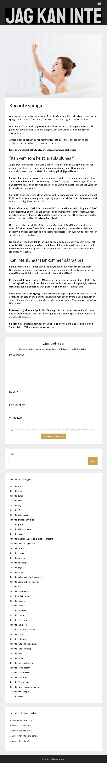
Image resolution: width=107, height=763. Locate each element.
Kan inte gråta (16, 524)
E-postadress (17, 405)
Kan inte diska (15, 500)
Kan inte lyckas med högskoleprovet (26, 577)
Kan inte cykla (15, 491)
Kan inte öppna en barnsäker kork (24, 582)
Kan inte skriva (16, 634)
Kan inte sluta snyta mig (20, 648)
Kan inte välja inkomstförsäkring (24, 687)
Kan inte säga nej (17, 601)
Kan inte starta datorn (19, 667)
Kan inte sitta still (17, 610)
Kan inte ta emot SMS (19, 672)
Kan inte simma (16, 605)
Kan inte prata (16, 586)
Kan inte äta (15, 486)
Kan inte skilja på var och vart (23, 629)
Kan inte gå (14, 510)
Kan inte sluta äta (17, 639)
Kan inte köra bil (16, 548)
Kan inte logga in (17, 572)
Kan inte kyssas (16, 553)
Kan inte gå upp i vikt (19, 515)
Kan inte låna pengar (18, 562)
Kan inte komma (16, 534)
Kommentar (17, 355)
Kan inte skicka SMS (18, 624)
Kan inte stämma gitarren (21, 663)
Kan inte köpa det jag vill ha (22, 543)
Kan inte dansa (16, 496)
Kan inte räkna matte (19, 591)
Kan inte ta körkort (18, 677)
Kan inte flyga (15, 505)
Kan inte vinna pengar (19, 691)
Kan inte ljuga (15, 567)
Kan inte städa (16, 658)
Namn (13, 392)
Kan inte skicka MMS (19, 620)
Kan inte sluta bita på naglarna (23, 644)
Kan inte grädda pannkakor (21, 519)
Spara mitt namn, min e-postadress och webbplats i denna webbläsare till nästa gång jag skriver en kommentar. (54, 430)
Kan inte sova (15, 653)
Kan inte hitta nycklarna (20, 529)
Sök (11, 453)
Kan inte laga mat (17, 558)
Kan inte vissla (16, 696)
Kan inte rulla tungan (19, 596)
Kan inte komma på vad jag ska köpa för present (31, 538)
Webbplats (15, 418)
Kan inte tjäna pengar (19, 682)
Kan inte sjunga (16, 615)
